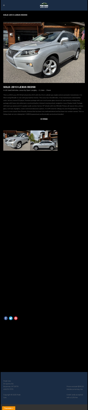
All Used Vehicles (11, 90)
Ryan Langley (31, 90)
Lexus (21, 90)
